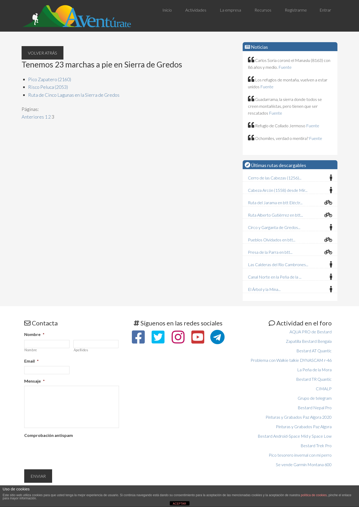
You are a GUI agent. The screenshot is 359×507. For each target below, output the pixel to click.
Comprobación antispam (48, 435)
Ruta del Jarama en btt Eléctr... (275, 202)
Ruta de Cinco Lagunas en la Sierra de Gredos (73, 95)
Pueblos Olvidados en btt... (271, 239)
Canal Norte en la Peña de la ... (274, 276)
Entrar (325, 9)
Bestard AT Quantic (314, 350)
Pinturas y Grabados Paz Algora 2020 (299, 417)
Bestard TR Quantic (314, 379)
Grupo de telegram (315, 398)
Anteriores (33, 117)
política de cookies (314, 495)
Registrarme (296, 9)
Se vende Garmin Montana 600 (304, 464)
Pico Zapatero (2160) (49, 79)
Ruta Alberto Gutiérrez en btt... (275, 214)
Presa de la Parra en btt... (270, 252)
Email (31, 360)
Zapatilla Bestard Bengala (309, 341)
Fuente (285, 67)
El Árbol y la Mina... (264, 289)
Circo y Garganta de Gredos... (274, 227)
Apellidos (81, 350)
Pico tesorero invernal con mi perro (300, 454)
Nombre (34, 334)
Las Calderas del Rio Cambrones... (278, 264)
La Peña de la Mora (314, 369)
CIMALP (324, 388)
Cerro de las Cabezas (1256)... (274, 177)
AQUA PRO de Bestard (311, 331)
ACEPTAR (179, 503)
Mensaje (34, 380)
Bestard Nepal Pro (315, 407)
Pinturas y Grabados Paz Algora (304, 426)
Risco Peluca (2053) (48, 87)
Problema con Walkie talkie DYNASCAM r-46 (291, 360)
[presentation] (64, 450)
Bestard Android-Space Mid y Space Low (295, 435)
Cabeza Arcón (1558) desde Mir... (277, 190)
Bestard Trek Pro (316, 445)
